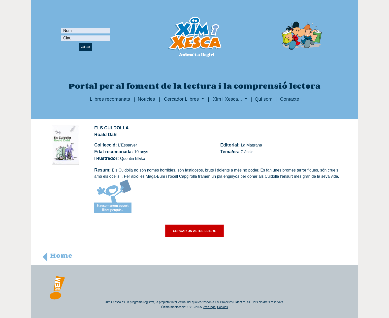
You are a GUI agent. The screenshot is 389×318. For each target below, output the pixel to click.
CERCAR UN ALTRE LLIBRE (194, 231)
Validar (85, 47)
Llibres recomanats (110, 99)
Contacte (289, 99)
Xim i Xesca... (227, 99)
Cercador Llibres (181, 99)
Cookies (222, 307)
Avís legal (209, 307)
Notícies (146, 99)
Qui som (263, 99)
